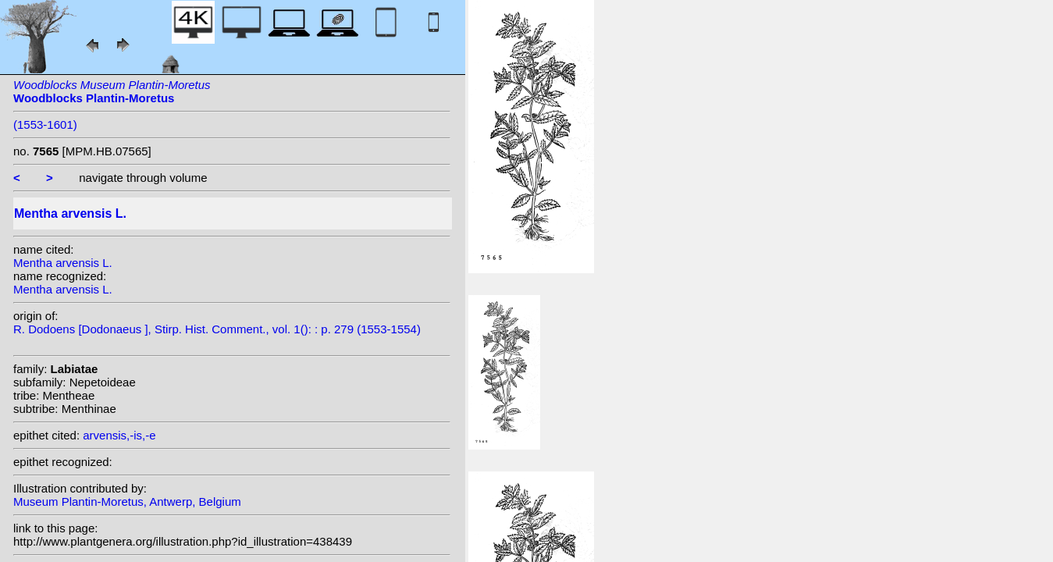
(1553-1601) (45, 124)
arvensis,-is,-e (119, 435)
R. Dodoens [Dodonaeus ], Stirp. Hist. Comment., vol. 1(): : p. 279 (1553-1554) (217, 329)
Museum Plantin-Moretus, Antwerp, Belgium (127, 501)
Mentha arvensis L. (62, 262)
